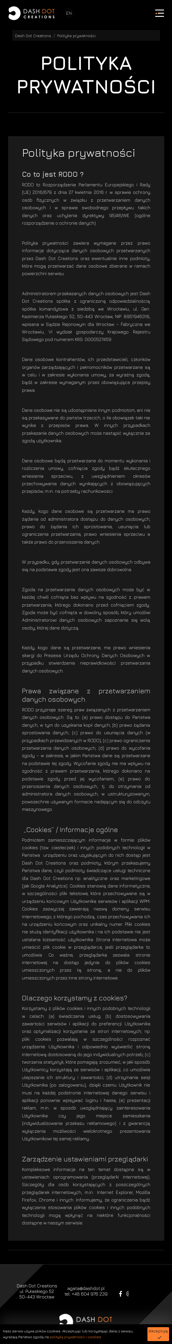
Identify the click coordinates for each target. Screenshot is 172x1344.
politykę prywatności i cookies (75, 1337)
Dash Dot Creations (33, 35)
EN (69, 13)
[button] (158, 1334)
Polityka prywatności (76, 35)
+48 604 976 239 (90, 1293)
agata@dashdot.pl (86, 1288)
